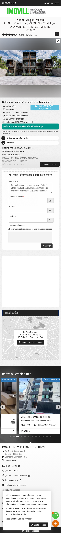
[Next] (58, 407)
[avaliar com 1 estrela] (3, 34)
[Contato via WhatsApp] (55, 515)
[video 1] (30, 281)
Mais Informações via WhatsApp (23, 126)
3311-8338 (53, 3)
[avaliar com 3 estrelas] (9, 34)
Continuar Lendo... (50, 164)
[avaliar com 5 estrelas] (15, 34)
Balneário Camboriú (13, 102)
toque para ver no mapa (30, 342)
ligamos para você (13, 480)
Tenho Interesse (30, 531)
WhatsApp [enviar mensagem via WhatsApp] (25, 475)
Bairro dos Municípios (39, 102)
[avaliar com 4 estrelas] (12, 34)
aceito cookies (38, 525)
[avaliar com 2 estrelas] (6, 34)
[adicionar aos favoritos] (54, 431)
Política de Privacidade (16, 514)
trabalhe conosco (12, 490)
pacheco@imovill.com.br (16, 485)
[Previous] (2, 407)
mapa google (10, 460)
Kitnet (20, 20)
